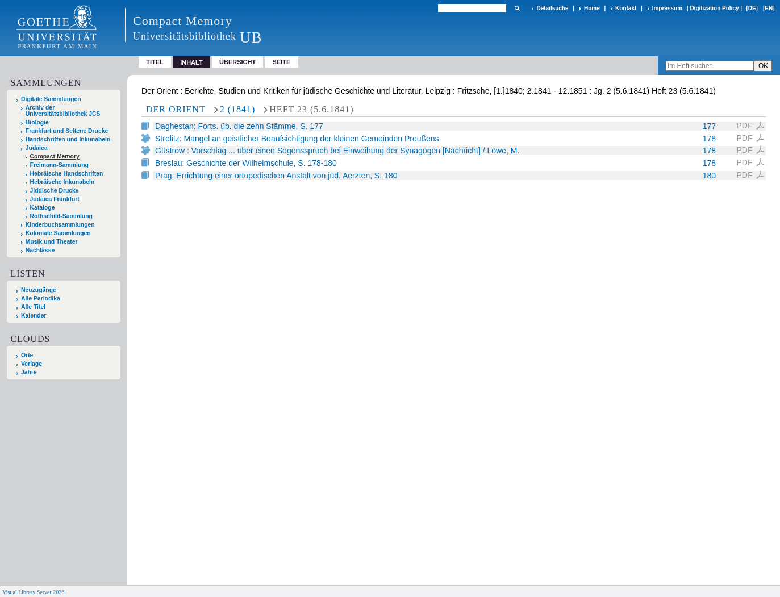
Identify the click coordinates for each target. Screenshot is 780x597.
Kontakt (625, 8)
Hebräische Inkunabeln (62, 182)
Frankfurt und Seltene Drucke (67, 131)
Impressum (667, 8)
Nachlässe (40, 250)
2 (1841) (238, 109)
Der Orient (176, 109)
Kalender (33, 315)
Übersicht (237, 62)
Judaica (37, 148)
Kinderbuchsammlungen (60, 225)
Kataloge (42, 207)
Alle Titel (33, 307)
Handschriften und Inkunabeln (68, 139)
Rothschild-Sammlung (61, 216)
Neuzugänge (38, 290)
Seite (282, 62)
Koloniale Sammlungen (58, 233)
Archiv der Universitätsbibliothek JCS (63, 111)
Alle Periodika (40, 298)
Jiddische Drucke (54, 190)
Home (592, 8)
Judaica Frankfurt (55, 199)
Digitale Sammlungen (51, 99)
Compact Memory (55, 156)
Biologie (37, 122)
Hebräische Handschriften (66, 173)
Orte (27, 355)
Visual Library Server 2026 (33, 592)
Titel (155, 62)
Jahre (29, 372)
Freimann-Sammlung (59, 165)
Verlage (31, 364)
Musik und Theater (52, 242)
